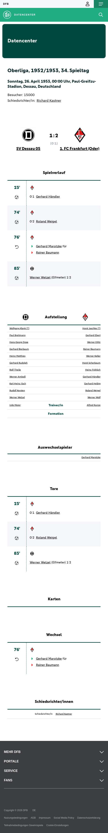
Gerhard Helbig (92, 384)
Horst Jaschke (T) (91, 328)
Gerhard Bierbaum (19, 349)
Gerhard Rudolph (18, 363)
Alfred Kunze (94, 405)
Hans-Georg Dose (18, 342)
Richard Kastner (49, 101)
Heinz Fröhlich (93, 370)
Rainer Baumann (47, 252)
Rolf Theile (15, 370)
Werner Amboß (17, 377)
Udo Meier (15, 405)
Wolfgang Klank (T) (19, 328)
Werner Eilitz (94, 342)
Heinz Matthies (17, 356)
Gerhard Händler (48, 196)
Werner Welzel (40, 277)
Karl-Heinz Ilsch (17, 384)
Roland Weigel (46, 221)
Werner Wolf (94, 397)
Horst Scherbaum (91, 363)
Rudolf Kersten (17, 390)
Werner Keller (93, 356)
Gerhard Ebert (93, 335)
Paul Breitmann (17, 335)
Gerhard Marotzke (49, 246)
